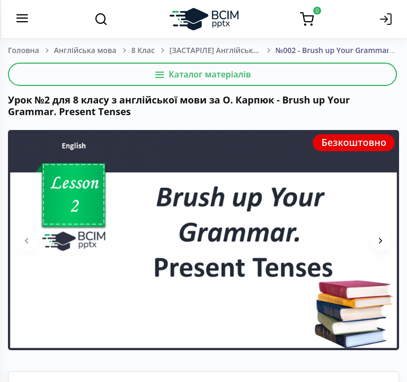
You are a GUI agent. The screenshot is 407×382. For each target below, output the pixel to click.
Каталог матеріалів (202, 74)
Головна (23, 50)
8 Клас (143, 50)
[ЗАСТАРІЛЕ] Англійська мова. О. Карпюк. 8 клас (223, 50)
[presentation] (26, 240)
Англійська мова (85, 50)
